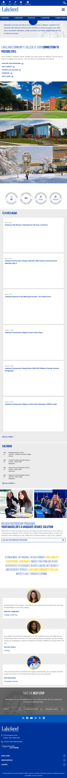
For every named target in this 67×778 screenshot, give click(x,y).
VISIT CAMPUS (7, 66)
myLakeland (10, 10)
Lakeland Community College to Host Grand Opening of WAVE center (31, 404)
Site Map (36, 773)
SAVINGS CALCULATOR (10, 70)
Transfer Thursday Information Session (19, 460)
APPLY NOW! (6, 76)
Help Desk (43, 773)
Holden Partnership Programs (14, 540)
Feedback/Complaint (58, 773)
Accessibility (28, 775)
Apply (6, 709)
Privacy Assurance (37, 775)
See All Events (8, 483)
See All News (7, 437)
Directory (49, 773)
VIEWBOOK (6, 73)
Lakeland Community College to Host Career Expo (24, 332)
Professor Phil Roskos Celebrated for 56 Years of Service (26, 225)
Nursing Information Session (16, 452)
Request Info (52, 709)
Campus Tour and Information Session (19, 467)
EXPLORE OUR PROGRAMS (11, 63)
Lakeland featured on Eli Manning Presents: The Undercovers (28, 297)
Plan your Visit (31, 709)
